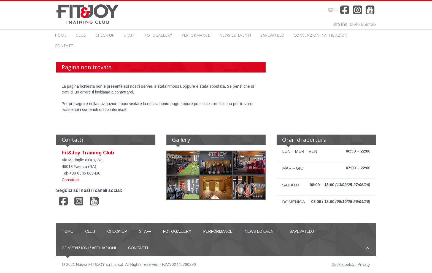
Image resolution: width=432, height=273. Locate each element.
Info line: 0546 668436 (354, 24)
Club (81, 35)
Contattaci (70, 180)
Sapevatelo (272, 35)
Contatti (64, 45)
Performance (195, 35)
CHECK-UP (104, 35)
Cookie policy (343, 264)
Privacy (364, 264)
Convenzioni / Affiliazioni (321, 35)
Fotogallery (158, 35)
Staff (129, 35)
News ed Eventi (235, 35)
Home (60, 35)
